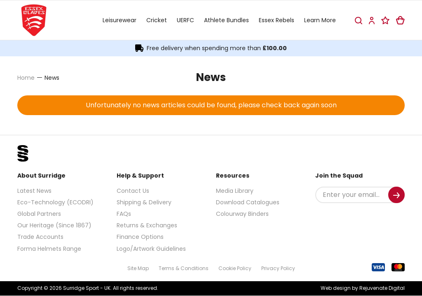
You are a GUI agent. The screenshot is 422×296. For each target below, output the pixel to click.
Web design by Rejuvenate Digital (363, 287)
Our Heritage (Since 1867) (54, 225)
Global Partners (39, 214)
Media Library (234, 191)
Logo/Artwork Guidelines (151, 249)
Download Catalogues (247, 202)
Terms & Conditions (184, 268)
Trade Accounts (40, 237)
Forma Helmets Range (49, 249)
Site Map (138, 268)
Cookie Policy (234, 268)
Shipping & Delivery (144, 202)
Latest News (34, 191)
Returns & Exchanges (147, 225)
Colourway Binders (242, 214)
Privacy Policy (278, 268)
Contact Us (133, 191)
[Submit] (396, 195)
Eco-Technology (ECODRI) (55, 202)
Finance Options (140, 237)
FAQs (124, 214)
